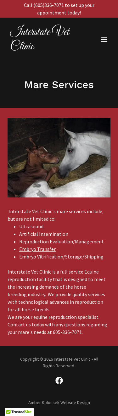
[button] (104, 39)
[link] (43, 47)
